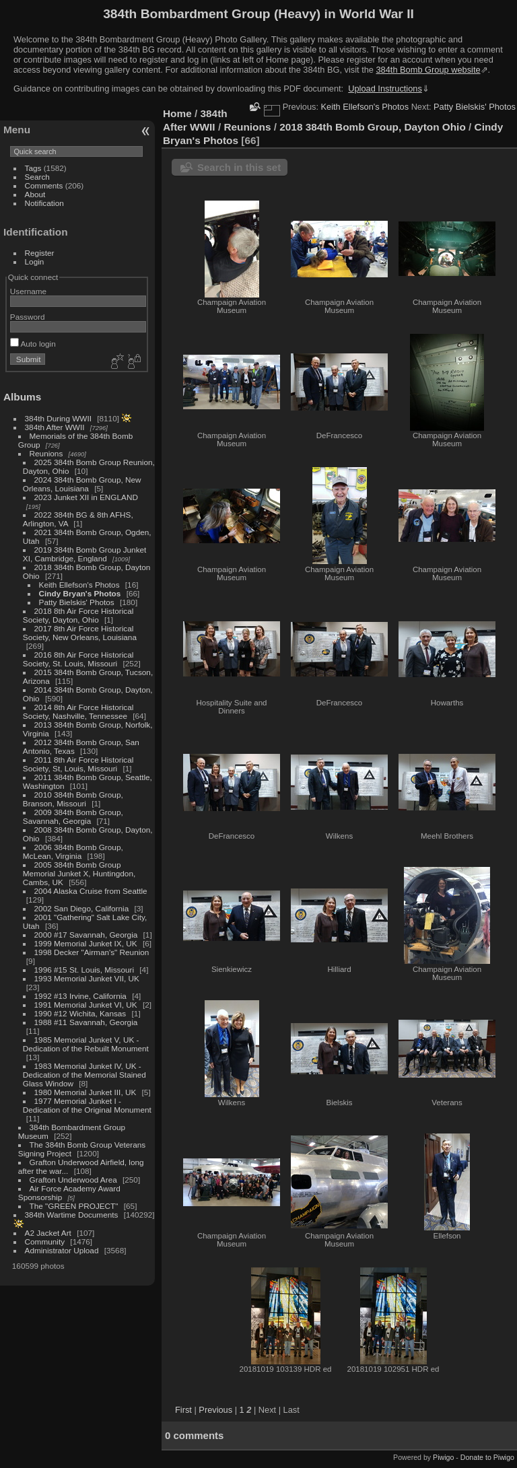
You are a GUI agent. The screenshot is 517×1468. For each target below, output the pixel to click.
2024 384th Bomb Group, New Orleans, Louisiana (82, 484)
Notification (44, 203)
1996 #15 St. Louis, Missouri (84, 969)
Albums (22, 397)
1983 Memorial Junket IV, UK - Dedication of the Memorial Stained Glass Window (84, 1074)
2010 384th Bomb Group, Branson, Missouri (73, 799)
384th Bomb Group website (428, 70)
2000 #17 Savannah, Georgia (86, 934)
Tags (33, 168)
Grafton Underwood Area (73, 1179)
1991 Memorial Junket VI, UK (85, 1004)
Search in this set (239, 167)
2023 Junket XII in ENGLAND (86, 497)
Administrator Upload (62, 1250)
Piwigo (443, 1457)
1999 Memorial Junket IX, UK (85, 943)
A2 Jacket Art (48, 1232)
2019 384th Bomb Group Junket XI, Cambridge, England (85, 554)
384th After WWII (55, 427)
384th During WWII (58, 418)
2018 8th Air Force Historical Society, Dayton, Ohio (78, 615)
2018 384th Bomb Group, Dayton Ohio (372, 127)
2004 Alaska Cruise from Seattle (90, 890)
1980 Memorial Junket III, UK (85, 1092)
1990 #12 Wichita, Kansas (80, 1013)
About (35, 194)
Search (37, 176)
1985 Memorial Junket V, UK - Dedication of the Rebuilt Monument (86, 1044)
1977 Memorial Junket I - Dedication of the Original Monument (87, 1105)
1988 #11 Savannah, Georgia (86, 1022)
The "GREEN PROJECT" (74, 1205)
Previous (215, 1410)
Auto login (33, 343)
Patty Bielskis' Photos (76, 602)
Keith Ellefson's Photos (79, 584)
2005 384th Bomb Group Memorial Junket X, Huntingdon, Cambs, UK (79, 873)
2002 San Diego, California (81, 908)
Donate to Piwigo (487, 1457)
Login (34, 261)
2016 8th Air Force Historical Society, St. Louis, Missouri (78, 659)
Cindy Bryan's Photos (80, 593)
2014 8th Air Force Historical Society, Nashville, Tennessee (78, 711)
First (183, 1410)
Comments (44, 185)
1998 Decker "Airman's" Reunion (91, 952)
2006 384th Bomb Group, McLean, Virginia (73, 851)
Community (45, 1241)
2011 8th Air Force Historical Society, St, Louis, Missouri (78, 764)
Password (27, 316)
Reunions (46, 453)
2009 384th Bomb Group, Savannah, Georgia (73, 816)
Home (177, 113)
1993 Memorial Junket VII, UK (86, 978)
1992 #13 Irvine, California (80, 995)
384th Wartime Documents (71, 1214)
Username (28, 291)
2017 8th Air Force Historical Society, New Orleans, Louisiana (80, 632)
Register (40, 252)
